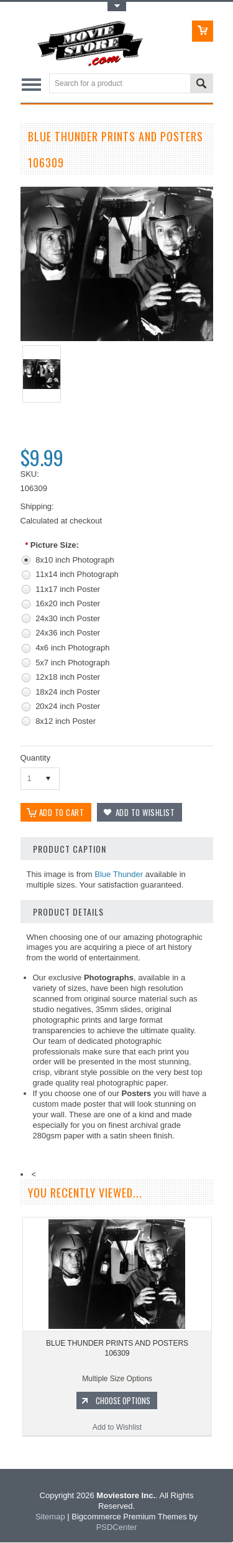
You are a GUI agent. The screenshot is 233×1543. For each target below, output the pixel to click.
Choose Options (123, 1401)
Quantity (35, 757)
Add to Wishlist (117, 1428)
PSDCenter (116, 1528)
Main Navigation (31, 84)
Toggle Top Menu (116, 6)
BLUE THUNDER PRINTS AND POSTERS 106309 (117, 1349)
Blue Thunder (118, 875)
